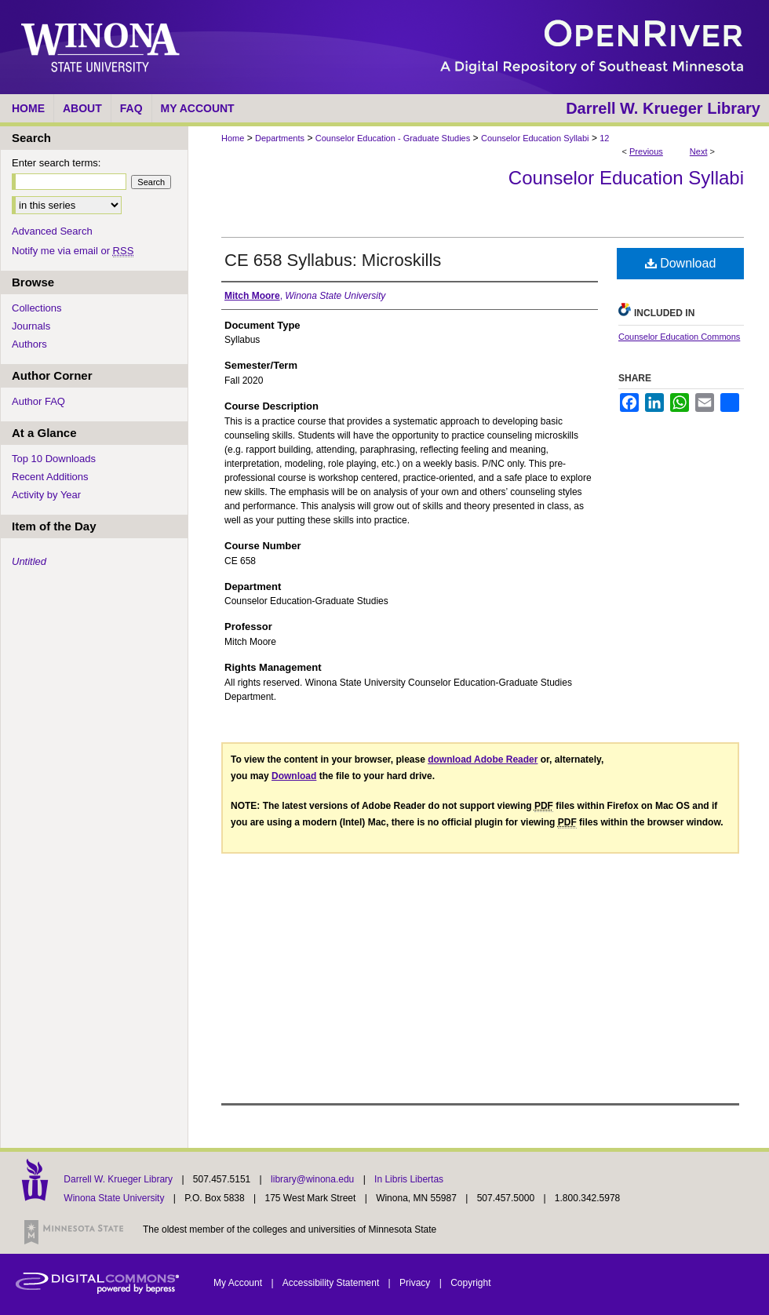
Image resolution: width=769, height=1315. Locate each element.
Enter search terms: (56, 163)
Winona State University (114, 1198)
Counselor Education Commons (679, 336)
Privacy (416, 1282)
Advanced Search (52, 231)
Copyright (470, 1282)
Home (232, 138)
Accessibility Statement (332, 1282)
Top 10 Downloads (54, 458)
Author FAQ (38, 401)
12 (604, 138)
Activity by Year (46, 495)
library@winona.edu (314, 1179)
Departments (279, 138)
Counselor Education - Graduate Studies (393, 138)
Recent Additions (50, 477)
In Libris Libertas (408, 1179)
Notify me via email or (72, 251)
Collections (37, 308)
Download (680, 263)
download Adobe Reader (483, 759)
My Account (238, 1282)
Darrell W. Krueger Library (119, 1179)
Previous (646, 151)
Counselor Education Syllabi (535, 138)
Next (699, 151)
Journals (31, 326)
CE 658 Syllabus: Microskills (332, 260)
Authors (29, 344)
